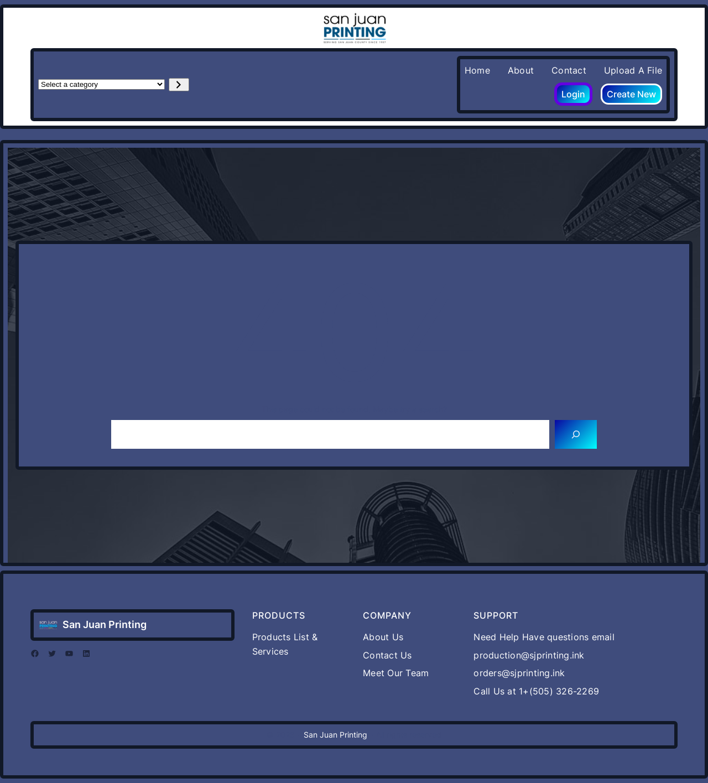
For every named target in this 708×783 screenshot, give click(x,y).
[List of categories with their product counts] (101, 84)
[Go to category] (179, 84)
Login (573, 94)
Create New (631, 94)
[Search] (576, 434)
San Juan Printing (105, 624)
